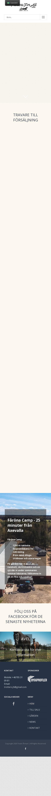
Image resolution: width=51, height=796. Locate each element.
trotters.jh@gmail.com (15, 687)
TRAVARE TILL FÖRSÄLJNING (25, 117)
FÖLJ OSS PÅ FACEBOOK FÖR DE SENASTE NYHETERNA (25, 616)
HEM (31, 703)
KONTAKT (34, 727)
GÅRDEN (33, 715)
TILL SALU (34, 709)
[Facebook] (13, 703)
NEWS (32, 721)
